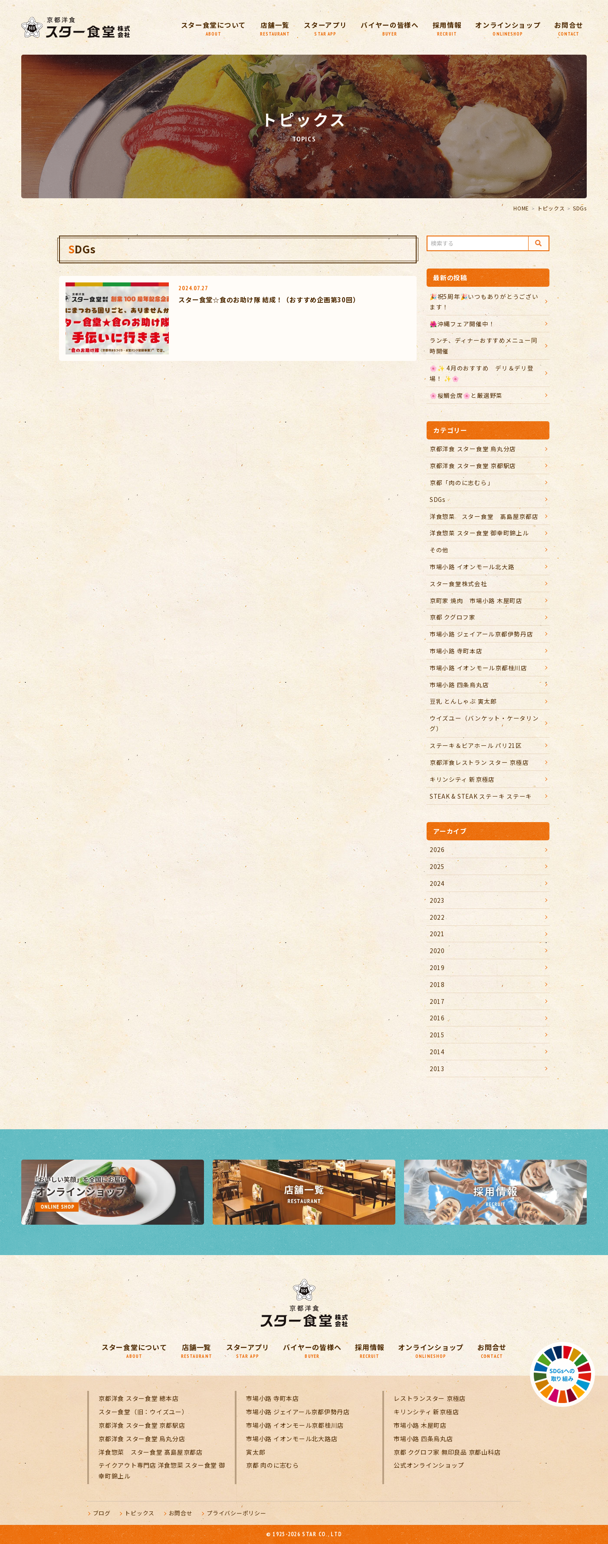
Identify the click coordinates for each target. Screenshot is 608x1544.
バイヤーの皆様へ (389, 28)
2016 (437, 1017)
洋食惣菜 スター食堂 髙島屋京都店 (484, 516)
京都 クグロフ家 (453, 617)
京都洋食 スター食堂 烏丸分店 (473, 448)
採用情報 (446, 28)
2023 (437, 900)
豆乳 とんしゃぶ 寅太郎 (463, 701)
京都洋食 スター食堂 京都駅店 (473, 465)
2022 (437, 917)
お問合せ (568, 28)
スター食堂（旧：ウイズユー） (143, 1411)
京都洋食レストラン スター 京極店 (479, 762)
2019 (437, 967)
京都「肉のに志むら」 (462, 482)
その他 (439, 549)
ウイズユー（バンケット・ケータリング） (484, 723)
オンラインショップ (507, 28)
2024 (437, 883)
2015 (437, 1034)
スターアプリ (324, 28)
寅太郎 (255, 1452)
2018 (437, 984)
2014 (437, 1051)
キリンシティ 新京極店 (462, 779)
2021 (437, 933)
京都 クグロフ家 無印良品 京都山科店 (447, 1452)
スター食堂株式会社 (458, 583)
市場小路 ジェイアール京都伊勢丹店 (481, 633)
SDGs (438, 499)
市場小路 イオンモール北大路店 (291, 1438)
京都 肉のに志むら (272, 1465)
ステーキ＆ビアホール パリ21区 (476, 745)
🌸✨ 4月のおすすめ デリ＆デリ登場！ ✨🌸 (482, 373)
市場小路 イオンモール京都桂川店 (478, 667)
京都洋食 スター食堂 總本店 (139, 1398)
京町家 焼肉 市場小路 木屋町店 (476, 600)
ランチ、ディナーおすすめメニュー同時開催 (484, 345)
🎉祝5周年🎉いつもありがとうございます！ (484, 301)
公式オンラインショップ (429, 1465)
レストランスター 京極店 (430, 1398)
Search (539, 243)
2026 (437, 849)
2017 (437, 1001)
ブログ (102, 1513)
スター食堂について (211, 28)
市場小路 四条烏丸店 (459, 684)
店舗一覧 (273, 28)
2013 (437, 1068)
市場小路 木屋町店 (420, 1425)
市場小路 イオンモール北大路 (472, 566)
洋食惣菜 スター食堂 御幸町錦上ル (479, 532)
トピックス (551, 208)
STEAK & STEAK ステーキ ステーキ (481, 796)
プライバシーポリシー (236, 1513)
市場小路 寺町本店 (456, 650)
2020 (437, 950)
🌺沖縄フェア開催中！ (462, 323)
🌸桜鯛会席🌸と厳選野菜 (466, 395)
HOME (521, 208)
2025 (437, 866)
